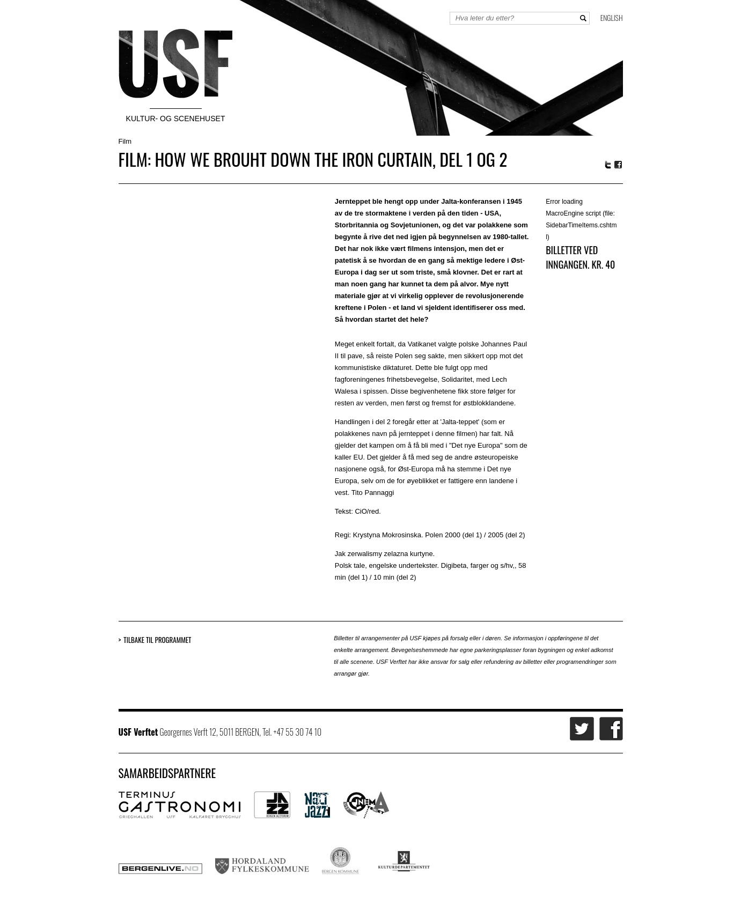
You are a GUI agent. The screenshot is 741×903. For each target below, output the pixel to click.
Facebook (618, 165)
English (611, 17)
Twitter (608, 164)
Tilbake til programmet (157, 640)
